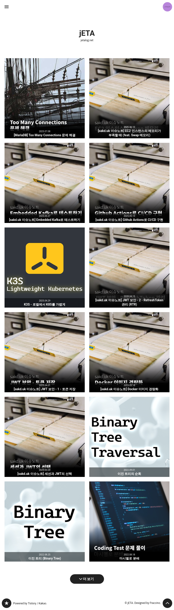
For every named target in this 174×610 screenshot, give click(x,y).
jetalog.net (87, 40)
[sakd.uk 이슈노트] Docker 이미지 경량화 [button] (129, 352)
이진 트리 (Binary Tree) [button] (45, 521)
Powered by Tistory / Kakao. (30, 603)
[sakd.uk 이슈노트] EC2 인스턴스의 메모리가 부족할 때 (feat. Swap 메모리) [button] (129, 98)
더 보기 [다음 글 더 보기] (88, 579)
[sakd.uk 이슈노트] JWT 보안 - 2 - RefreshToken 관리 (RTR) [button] (129, 267)
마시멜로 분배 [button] (129, 521)
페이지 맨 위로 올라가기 (167, 603)
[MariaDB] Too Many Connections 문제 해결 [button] (45, 98)
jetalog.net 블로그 (6, 603)
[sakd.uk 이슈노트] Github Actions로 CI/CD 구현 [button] (129, 183)
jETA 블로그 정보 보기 (167, 6)
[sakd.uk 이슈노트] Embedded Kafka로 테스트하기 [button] (45, 183)
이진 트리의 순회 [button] (129, 437)
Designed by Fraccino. (147, 603)
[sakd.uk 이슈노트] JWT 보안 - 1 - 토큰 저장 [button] (45, 352)
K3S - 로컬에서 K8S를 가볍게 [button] (45, 267)
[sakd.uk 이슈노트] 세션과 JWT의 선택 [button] (45, 437)
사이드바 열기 (6, 6)
